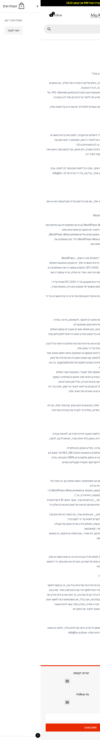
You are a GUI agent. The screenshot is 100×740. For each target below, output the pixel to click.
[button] (94, 15)
